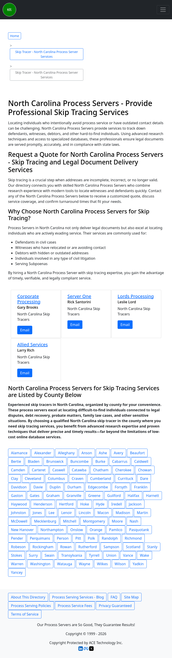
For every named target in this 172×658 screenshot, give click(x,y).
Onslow (76, 529)
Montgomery (94, 521)
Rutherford (87, 546)
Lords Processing (136, 296)
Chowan (145, 469)
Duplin (55, 487)
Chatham (101, 469)
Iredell (116, 504)
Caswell (58, 469)
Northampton (52, 529)
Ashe (103, 452)
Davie (38, 487)
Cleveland (33, 478)
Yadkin (138, 563)
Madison (123, 512)
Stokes (16, 555)
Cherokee (123, 469)
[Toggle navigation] (163, 9)
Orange (96, 529)
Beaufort (137, 452)
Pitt (78, 538)
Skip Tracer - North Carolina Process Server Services (46, 54)
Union (111, 555)
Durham (74, 487)
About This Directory (28, 597)
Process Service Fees (75, 605)
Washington (40, 563)
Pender (17, 538)
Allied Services (32, 344)
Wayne (84, 563)
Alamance (19, 452)
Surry (33, 555)
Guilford (114, 495)
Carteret (39, 469)
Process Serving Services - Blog (78, 597)
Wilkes (102, 563)
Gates (34, 495)
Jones (37, 512)
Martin (142, 512)
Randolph (110, 538)
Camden (18, 469)
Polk (91, 538)
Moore (117, 521)
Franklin (140, 487)
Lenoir (66, 512)
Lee (51, 512)
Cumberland (100, 478)
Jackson (135, 504)
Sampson (111, 546)
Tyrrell (94, 555)
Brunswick (55, 461)
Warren (17, 563)
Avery (118, 452)
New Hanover (22, 529)
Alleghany (66, 452)
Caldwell (141, 461)
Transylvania (71, 555)
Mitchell (69, 521)
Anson (87, 452)
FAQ (114, 597)
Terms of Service (25, 614)
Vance (128, 555)
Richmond (133, 538)
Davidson (19, 487)
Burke (100, 461)
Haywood (19, 504)
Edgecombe (98, 487)
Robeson (18, 546)
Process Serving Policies (31, 605)
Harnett (152, 495)
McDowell (19, 521)
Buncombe (79, 461)
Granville (74, 495)
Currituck (125, 478)
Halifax (133, 495)
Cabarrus (119, 461)
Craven (77, 478)
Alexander (42, 452)
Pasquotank (139, 529)
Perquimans (40, 538)
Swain (49, 555)
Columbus (56, 478)
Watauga (64, 563)
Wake (144, 555)
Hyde (100, 504)
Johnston (18, 512)
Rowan (66, 546)
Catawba (79, 469)
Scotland (133, 546)
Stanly (152, 546)
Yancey (17, 572)
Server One (79, 296)
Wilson (120, 563)
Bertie (16, 461)
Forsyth (121, 487)
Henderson (43, 504)
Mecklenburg (45, 521)
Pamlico (115, 529)
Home (14, 36)
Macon (103, 512)
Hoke (84, 504)
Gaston (17, 495)
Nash (133, 521)
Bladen (33, 461)
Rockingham (43, 546)
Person (63, 538)
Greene (94, 495)
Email (24, 330)
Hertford (66, 504)
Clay (14, 478)
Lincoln (85, 512)
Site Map (131, 597)
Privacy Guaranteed (115, 605)
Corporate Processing (29, 299)
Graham (53, 495)
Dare (144, 478)
